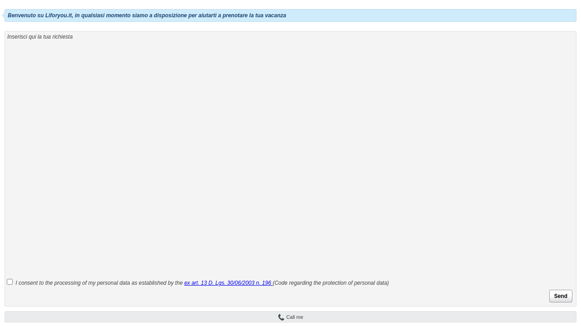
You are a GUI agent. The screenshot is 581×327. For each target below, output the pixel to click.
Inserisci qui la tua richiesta (40, 37)
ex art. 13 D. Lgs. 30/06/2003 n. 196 (228, 283)
